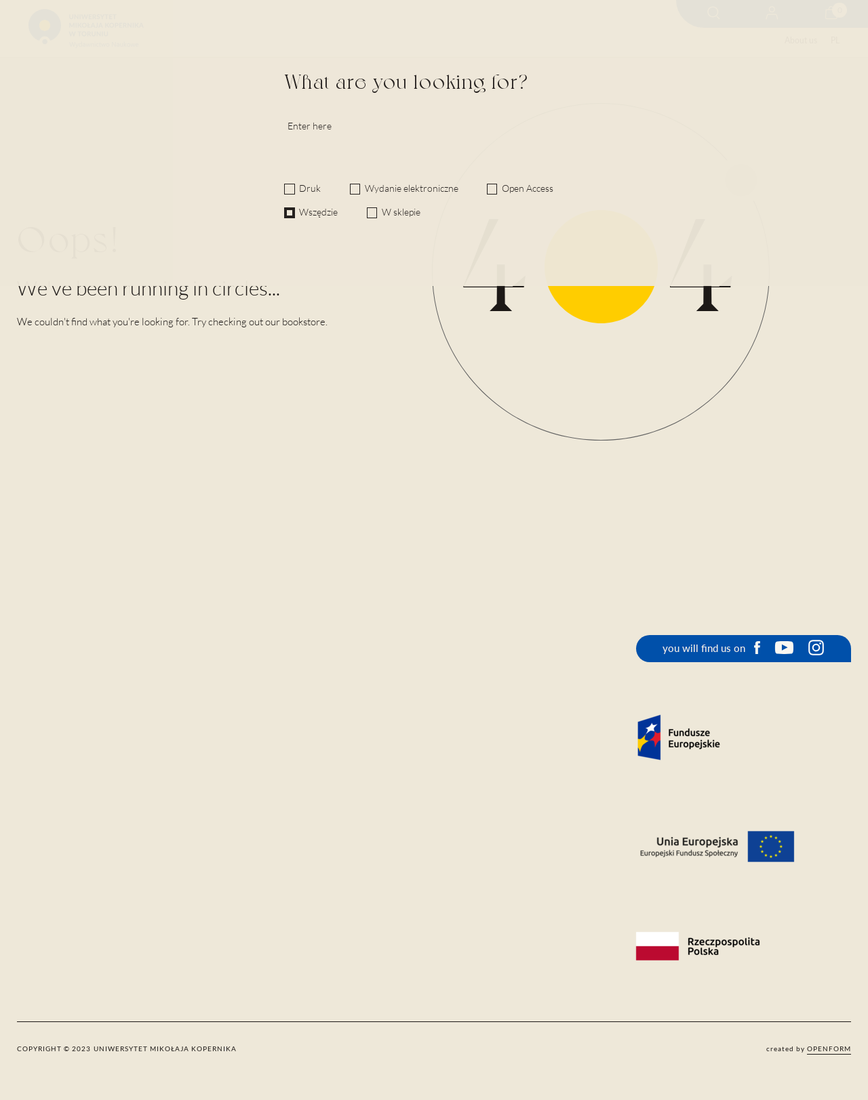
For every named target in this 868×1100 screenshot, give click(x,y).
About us (801, 40)
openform (829, 1048)
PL (835, 40)
